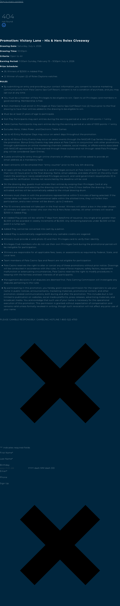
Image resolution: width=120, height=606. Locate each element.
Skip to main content (11, 1)
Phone (3, 477)
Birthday (5, 465)
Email (3, 471)
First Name (6, 452)
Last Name (6, 459)
